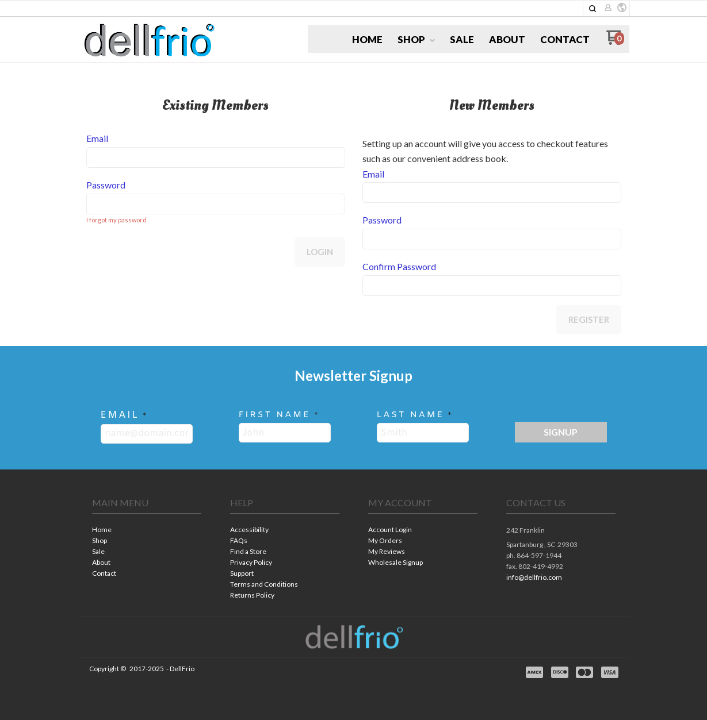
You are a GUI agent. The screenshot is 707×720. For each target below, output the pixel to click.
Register (588, 319)
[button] (621, 8)
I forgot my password (116, 220)
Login (320, 252)
